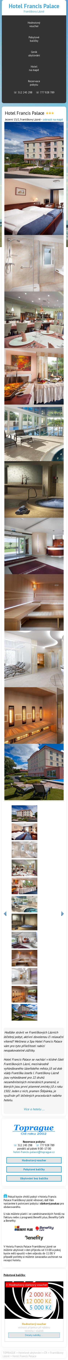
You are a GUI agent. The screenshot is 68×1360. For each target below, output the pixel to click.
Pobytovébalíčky (34, 39)
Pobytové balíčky (34, 1169)
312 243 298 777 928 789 (34, 92)
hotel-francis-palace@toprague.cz (34, 1152)
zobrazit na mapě (53, 119)
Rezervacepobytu (34, 82)
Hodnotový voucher (34, 1160)
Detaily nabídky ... (34, 1335)
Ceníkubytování (34, 53)
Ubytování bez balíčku (34, 1178)
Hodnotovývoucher (34, 24)
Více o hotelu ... (34, 1109)
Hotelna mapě (34, 68)
